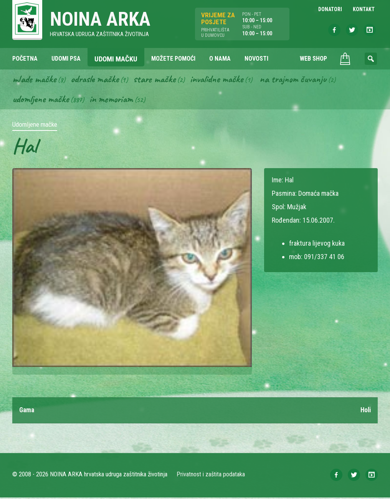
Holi (365, 412)
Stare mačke (158, 79)
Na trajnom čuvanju (302, 79)
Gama (27, 412)
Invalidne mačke (223, 79)
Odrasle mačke (97, 79)
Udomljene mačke (41, 100)
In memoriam (114, 100)
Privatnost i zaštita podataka (211, 475)
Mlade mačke (35, 79)
